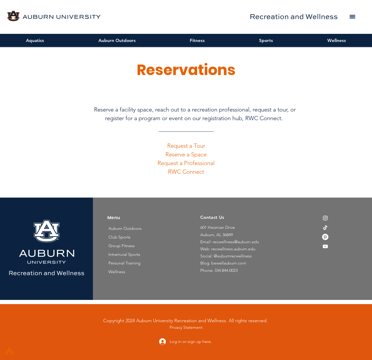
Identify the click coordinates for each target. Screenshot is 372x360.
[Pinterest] (325, 237)
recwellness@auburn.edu (236, 241)
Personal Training (124, 263)
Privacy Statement (186, 327)
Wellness (116, 271)
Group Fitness (121, 245)
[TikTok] (325, 227)
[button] (352, 16)
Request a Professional (186, 163)
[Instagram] (325, 218)
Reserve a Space (186, 154)
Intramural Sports (124, 254)
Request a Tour (186, 145)
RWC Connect (186, 171)
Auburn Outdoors (125, 228)
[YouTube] (325, 246)
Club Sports (119, 237)
